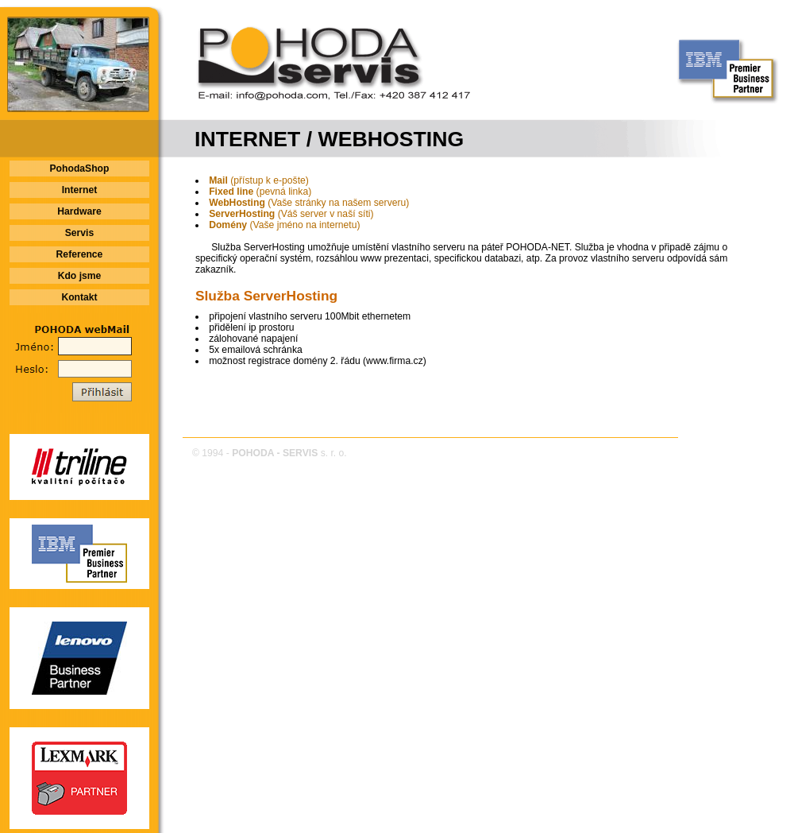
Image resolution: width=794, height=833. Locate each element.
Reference (79, 254)
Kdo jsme (80, 275)
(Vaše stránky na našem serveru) (309, 202)
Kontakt (79, 297)
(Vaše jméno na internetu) (284, 225)
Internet (80, 190)
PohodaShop (80, 168)
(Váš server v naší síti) (291, 213)
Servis (79, 232)
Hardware (79, 211)
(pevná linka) (260, 191)
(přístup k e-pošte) (259, 180)
